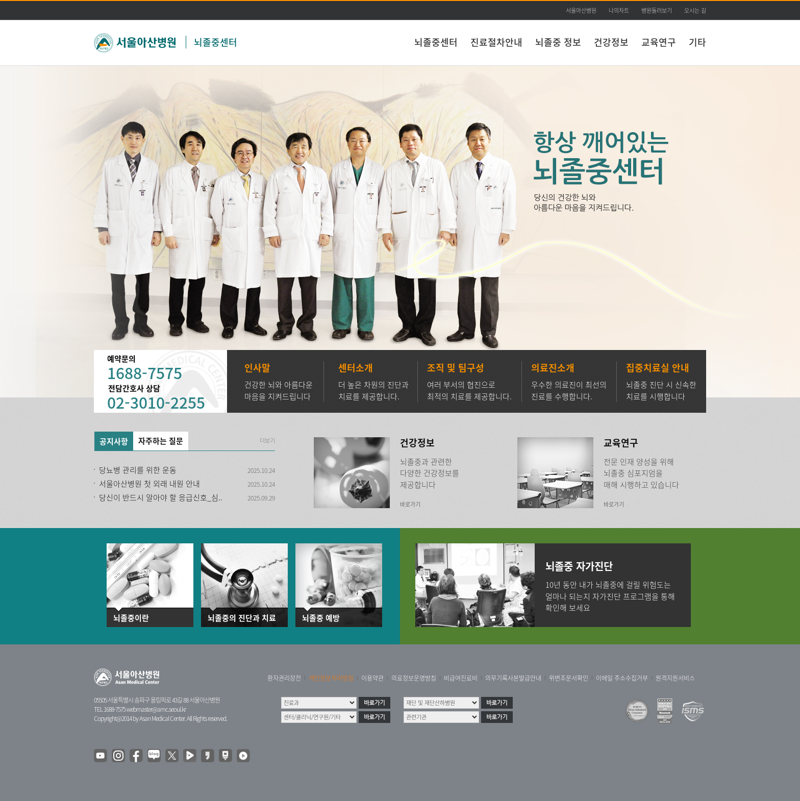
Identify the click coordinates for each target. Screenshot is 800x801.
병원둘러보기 (656, 10)
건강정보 (611, 42)
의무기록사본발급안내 (513, 678)
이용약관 (372, 678)
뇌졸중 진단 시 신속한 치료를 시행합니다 (661, 390)
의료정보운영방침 (413, 678)
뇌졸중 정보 (558, 42)
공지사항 (113, 441)
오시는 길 (695, 10)
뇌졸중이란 (131, 618)
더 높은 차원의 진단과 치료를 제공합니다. (373, 390)
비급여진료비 (461, 678)
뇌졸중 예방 (321, 618)
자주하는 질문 (160, 440)
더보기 (267, 441)
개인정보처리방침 (331, 678)
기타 (697, 42)
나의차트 (619, 10)
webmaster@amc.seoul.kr (156, 709)
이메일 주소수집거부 (622, 678)
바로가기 (410, 504)
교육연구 (658, 42)
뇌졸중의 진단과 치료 (236, 618)
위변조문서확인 (568, 678)
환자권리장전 (284, 678)
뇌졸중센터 (215, 42)
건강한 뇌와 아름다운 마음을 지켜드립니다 (278, 390)
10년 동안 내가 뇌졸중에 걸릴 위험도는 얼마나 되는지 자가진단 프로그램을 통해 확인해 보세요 (610, 596)
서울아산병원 (581, 10)
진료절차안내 (496, 42)
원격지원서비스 (675, 678)
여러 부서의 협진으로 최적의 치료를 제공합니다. (469, 390)
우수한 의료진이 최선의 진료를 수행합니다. (569, 390)
